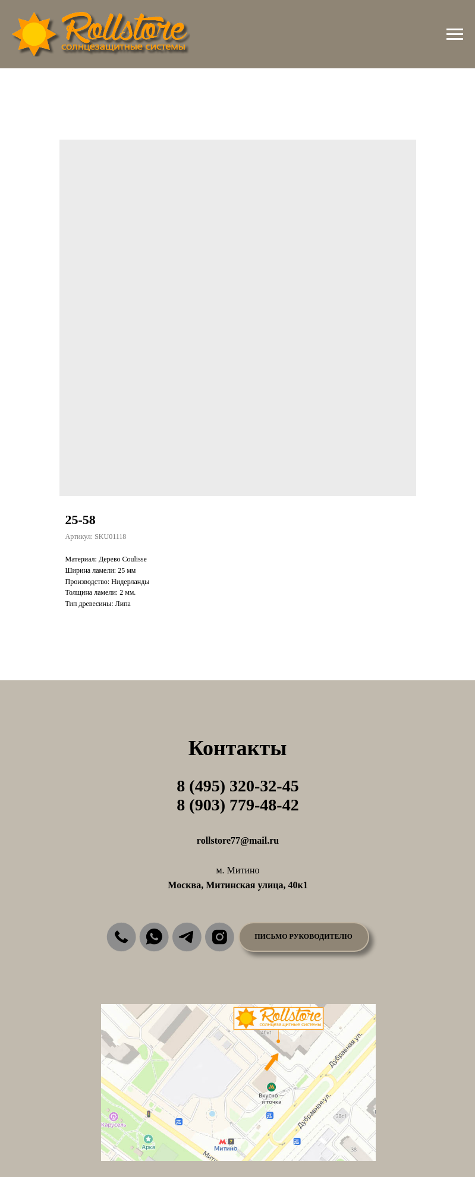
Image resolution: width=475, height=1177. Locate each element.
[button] (303, 937)
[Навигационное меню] (454, 34)
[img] (121, 937)
